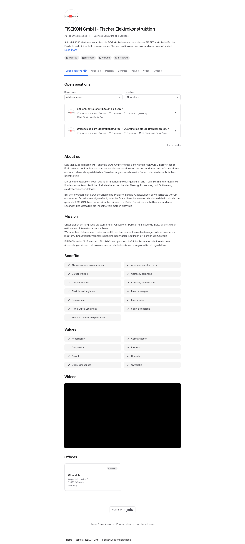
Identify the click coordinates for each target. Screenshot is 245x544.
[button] (93, 97)
